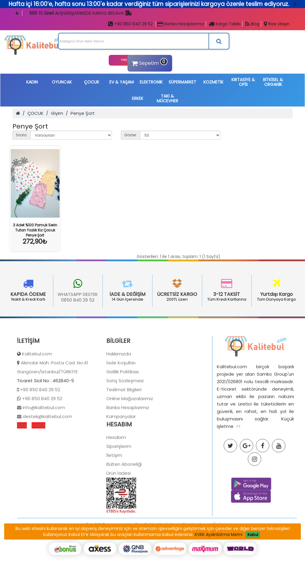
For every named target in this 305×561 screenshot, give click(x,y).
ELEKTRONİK (151, 82)
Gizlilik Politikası (122, 398)
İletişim (114, 482)
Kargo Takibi (225, 24)
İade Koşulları (121, 389)
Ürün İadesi (118, 500)
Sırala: (21, 134)
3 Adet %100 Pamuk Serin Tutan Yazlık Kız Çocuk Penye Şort (35, 230)
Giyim (57, 113)
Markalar (167, 551)
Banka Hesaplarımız (180, 24)
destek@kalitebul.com (46, 443)
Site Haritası (195, 551)
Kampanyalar (121, 443)
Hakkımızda (118, 380)
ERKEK (137, 98)
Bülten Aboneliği (124, 491)
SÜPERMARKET (182, 82)
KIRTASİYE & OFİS (243, 82)
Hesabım (116, 464)
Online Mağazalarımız (129, 425)
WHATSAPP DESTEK (50, 294)
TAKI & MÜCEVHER (167, 98)
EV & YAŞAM (121, 82)
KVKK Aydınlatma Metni (218, 534)
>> (238, 453)
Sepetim (148, 62)
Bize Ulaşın (277, 24)
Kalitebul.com (37, 380)
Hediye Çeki (140, 551)
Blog (252, 24)
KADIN (32, 82)
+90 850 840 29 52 (130, 24)
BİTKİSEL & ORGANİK (273, 82)
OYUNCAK (62, 82)
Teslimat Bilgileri (123, 416)
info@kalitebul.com (43, 434)
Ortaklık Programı (103, 551)
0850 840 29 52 (50, 300)
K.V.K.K (38, 452)
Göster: (130, 134)
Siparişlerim (118, 473)
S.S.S (22, 452)
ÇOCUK (91, 82)
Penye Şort (83, 113)
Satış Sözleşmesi (125, 407)
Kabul (253, 534)
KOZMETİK (213, 82)
